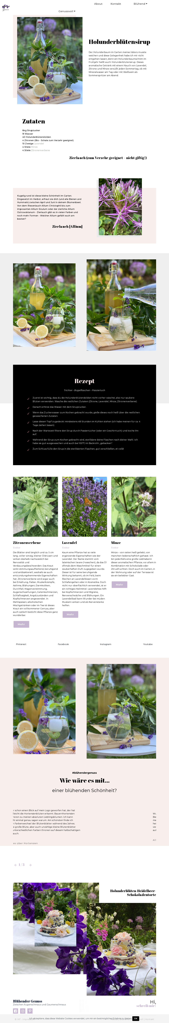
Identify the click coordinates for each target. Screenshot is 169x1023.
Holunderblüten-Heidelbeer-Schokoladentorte (133, 893)
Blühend (135, 3)
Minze (34, 147)
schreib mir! (146, 1006)
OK (135, 1018)
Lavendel (39, 143)
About (78, 3)
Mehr (21, 624)
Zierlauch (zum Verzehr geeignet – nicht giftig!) (108, 158)
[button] (15, 865)
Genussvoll (63, 11)
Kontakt (114, 3)
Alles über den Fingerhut (32, 840)
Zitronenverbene (40, 150)
